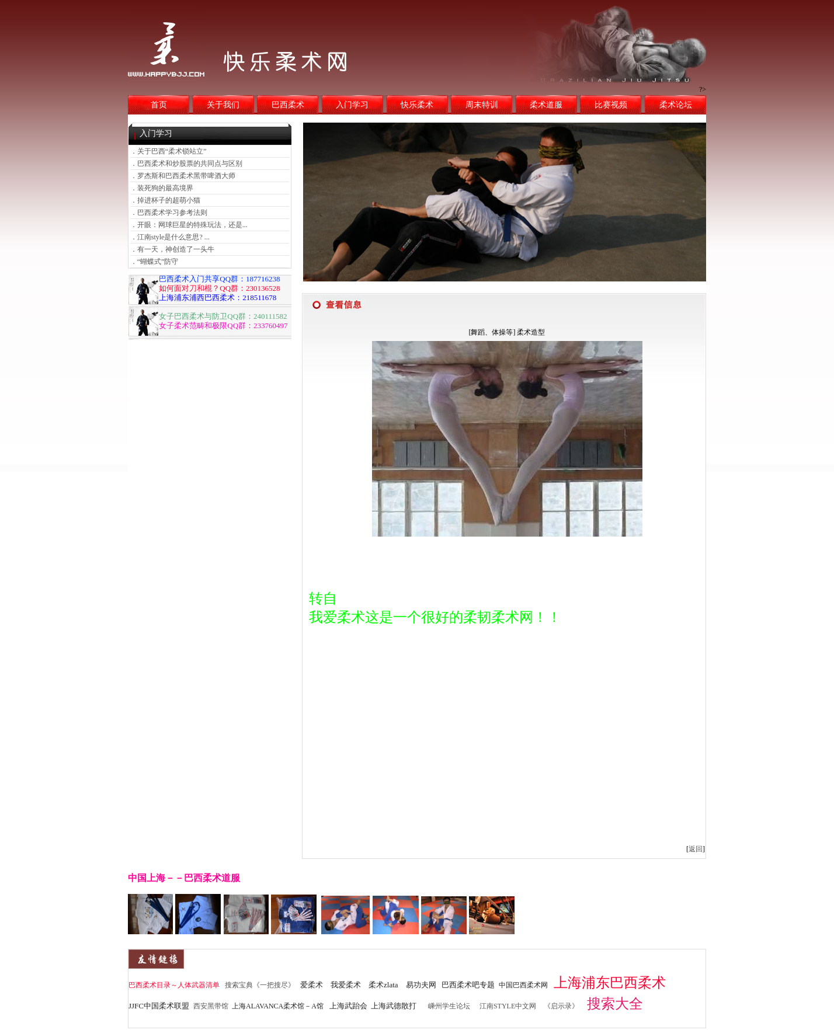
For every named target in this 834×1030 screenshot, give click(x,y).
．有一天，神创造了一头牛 (172, 249)
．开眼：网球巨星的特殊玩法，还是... (189, 225)
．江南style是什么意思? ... (170, 237)
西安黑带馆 (210, 1006)
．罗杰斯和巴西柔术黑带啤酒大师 (182, 176)
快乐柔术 (417, 104)
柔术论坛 (675, 104)
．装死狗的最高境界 (161, 188)
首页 (159, 104)
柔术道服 (546, 104)
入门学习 (352, 104)
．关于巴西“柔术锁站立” (168, 151)
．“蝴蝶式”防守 (154, 262)
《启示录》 (561, 1006)
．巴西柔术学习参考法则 (168, 212)
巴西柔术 (288, 104)
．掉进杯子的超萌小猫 (165, 200)
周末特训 (481, 104)
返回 (696, 849)
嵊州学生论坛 (449, 1006)
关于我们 (223, 104)
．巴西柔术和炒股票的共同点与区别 (186, 163)
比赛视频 (611, 104)
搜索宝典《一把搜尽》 (260, 985)
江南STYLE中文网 (507, 1006)
